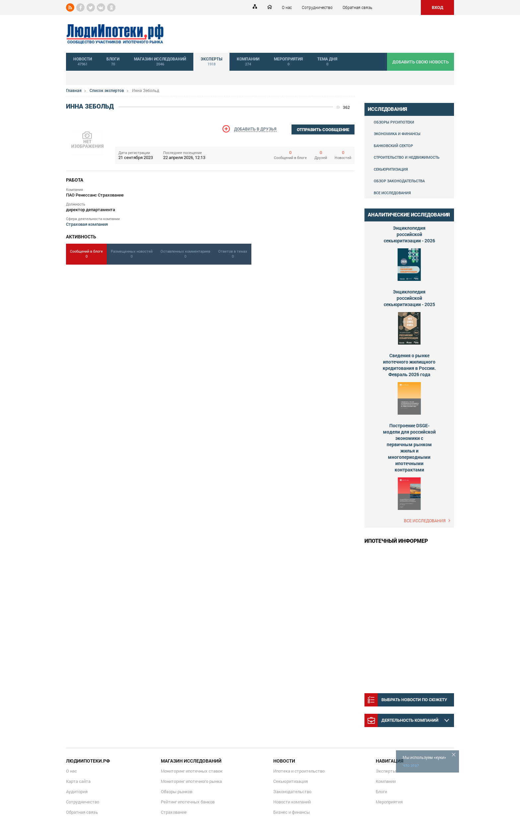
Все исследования (392, 192)
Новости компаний (292, 802)
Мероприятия (389, 802)
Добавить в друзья (255, 128)
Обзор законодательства (399, 180)
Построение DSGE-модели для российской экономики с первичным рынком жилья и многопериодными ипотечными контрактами (409, 447)
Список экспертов (107, 90)
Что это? (411, 765)
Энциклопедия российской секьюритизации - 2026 (409, 234)
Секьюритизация (391, 169)
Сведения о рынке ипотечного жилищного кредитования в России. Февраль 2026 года (409, 364)
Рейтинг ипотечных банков (188, 802)
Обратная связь (357, 7)
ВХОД (437, 7)
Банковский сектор (393, 145)
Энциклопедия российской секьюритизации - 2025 (409, 297)
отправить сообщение (323, 129)
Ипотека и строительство (299, 771)
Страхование (174, 812)
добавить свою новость (420, 62)
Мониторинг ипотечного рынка (191, 781)
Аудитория (77, 791)
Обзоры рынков (176, 791)
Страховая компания (87, 224)
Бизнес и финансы (291, 812)
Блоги (381, 791)
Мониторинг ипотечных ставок (192, 771)
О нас (287, 7)
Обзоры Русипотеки (394, 122)
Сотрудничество (317, 7)
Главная (74, 90)
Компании (386, 781)
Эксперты (386, 771)
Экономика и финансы (397, 133)
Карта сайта (78, 781)
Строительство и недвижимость (406, 157)
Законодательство (292, 791)
